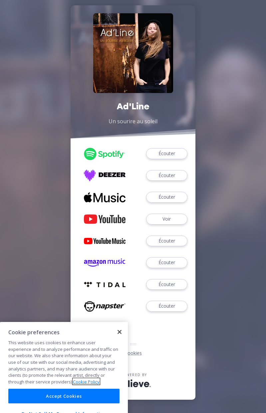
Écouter (166, 154)
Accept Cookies (64, 405)
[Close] (119, 341)
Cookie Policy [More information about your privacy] (86, 391)
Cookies (133, 353)
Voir (166, 219)
